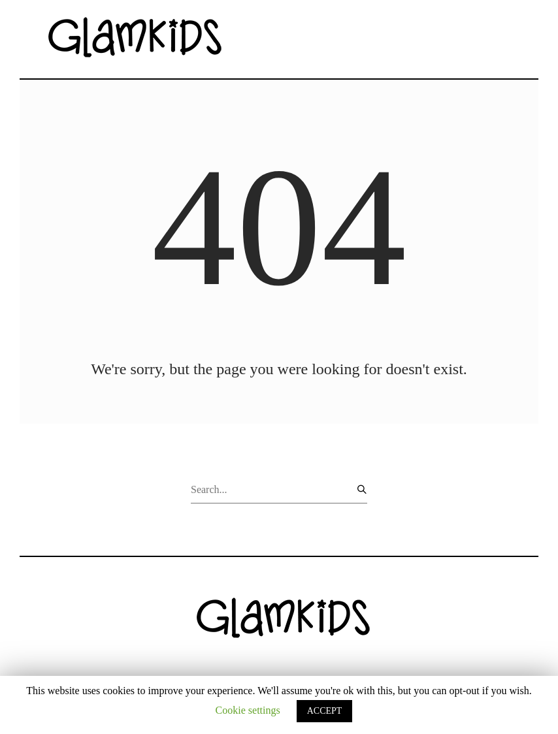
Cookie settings (248, 710)
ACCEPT (324, 711)
